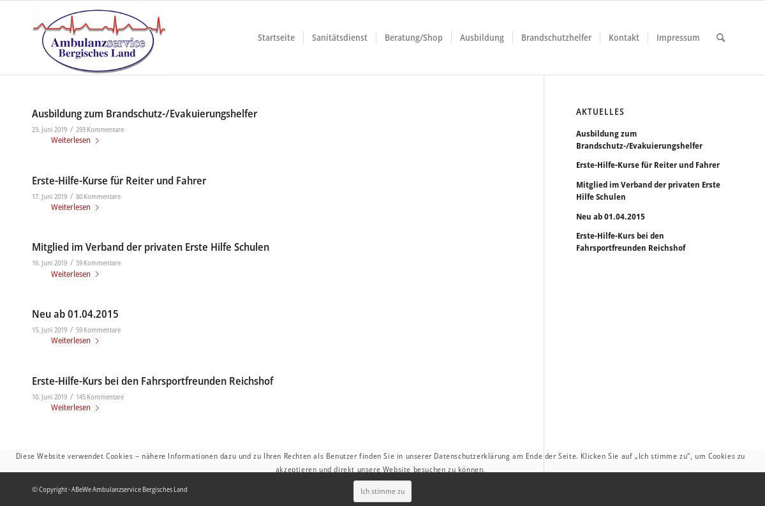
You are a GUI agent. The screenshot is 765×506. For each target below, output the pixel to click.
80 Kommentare (98, 196)
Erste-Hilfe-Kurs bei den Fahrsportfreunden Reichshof (152, 380)
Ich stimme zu (384, 483)
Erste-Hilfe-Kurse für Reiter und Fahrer (119, 180)
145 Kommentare (100, 396)
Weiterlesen (77, 139)
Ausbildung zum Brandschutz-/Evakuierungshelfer (144, 113)
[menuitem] (276, 38)
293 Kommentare (100, 129)
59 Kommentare (98, 262)
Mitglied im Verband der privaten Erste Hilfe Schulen (150, 246)
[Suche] (720, 38)
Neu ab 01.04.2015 (75, 313)
